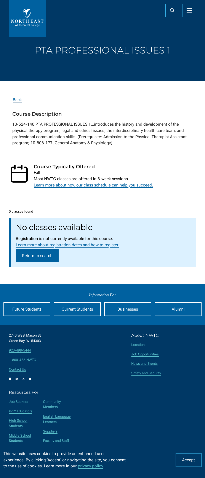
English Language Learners (57, 419)
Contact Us (17, 369)
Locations (138, 345)
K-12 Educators (20, 411)
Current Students (77, 309)
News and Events (144, 363)
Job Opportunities (145, 354)
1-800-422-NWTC (22, 360)
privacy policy (90, 465)
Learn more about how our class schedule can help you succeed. (93, 185)
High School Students (18, 423)
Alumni (178, 309)
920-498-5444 (20, 350)
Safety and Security (146, 373)
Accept (188, 459)
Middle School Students (20, 438)
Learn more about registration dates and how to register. (67, 244)
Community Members (52, 404)
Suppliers (50, 431)
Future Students (27, 309)
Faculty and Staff (56, 441)
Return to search (37, 255)
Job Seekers (18, 402)
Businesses (127, 309)
